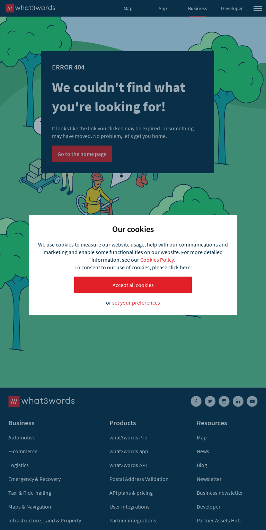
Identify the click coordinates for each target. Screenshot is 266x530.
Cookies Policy (157, 259)
